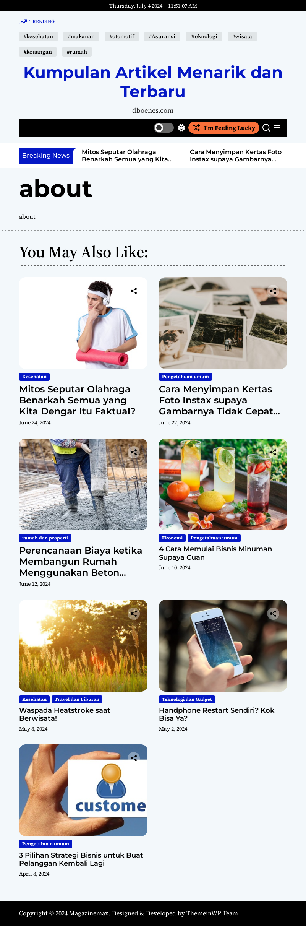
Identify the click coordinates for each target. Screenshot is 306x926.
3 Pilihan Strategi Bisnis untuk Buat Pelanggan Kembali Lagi (81, 859)
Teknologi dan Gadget (187, 699)
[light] (169, 128)
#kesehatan (38, 36)
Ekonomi (172, 538)
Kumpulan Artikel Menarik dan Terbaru (153, 82)
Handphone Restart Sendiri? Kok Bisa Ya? (216, 714)
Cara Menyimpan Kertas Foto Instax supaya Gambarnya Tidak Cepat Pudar (236, 159)
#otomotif (122, 36)
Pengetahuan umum (185, 377)
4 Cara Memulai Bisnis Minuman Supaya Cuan (215, 553)
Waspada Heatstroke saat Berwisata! (64, 714)
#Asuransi (162, 36)
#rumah (77, 51)
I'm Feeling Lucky (224, 127)
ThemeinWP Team (212, 913)
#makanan (81, 36)
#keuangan (38, 51)
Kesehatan (34, 377)
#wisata (242, 36)
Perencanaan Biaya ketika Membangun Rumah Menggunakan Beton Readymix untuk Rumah (80, 567)
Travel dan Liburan (77, 699)
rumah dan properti (45, 538)
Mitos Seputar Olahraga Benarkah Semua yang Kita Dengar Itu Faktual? (125, 159)
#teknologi (203, 36)
